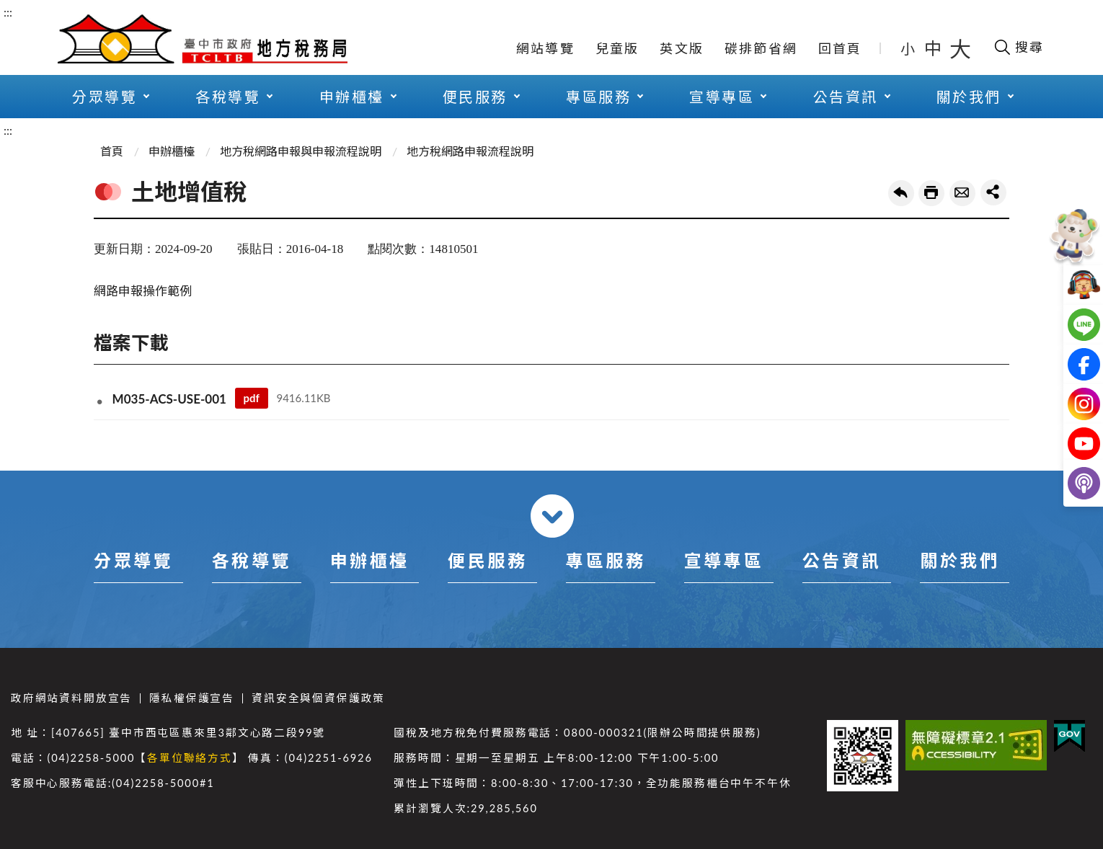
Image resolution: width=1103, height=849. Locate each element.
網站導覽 (545, 48)
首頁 (111, 151)
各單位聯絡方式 (189, 758)
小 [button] (908, 48)
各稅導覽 (227, 96)
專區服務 (598, 96)
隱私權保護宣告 (191, 698)
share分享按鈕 (993, 192)
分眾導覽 (104, 96)
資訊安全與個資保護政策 (318, 698)
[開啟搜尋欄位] (1018, 46)
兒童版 (617, 48)
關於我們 (968, 96)
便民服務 (475, 96)
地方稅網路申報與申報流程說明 (300, 151)
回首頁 (840, 48)
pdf (251, 397)
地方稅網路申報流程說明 (470, 151)
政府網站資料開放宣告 (71, 698)
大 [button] (960, 48)
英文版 (682, 48)
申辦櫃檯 (351, 96)
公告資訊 (845, 96)
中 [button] (934, 47)
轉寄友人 (962, 193)
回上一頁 (901, 193)
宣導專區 (721, 96)
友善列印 (931, 193)
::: (8, 12)
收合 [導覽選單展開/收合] (552, 516)
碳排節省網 (761, 48)
